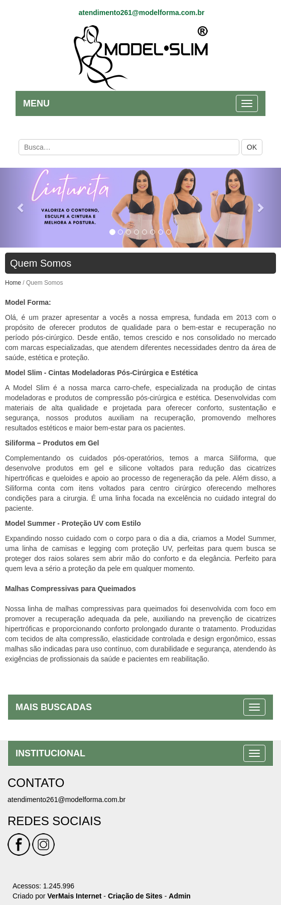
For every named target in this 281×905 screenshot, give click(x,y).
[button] (21, 207)
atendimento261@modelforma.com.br (141, 12)
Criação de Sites (135, 895)
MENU (36, 102)
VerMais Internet (74, 895)
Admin (180, 895)
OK (252, 146)
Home (13, 281)
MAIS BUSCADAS (54, 706)
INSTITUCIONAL (50, 752)
